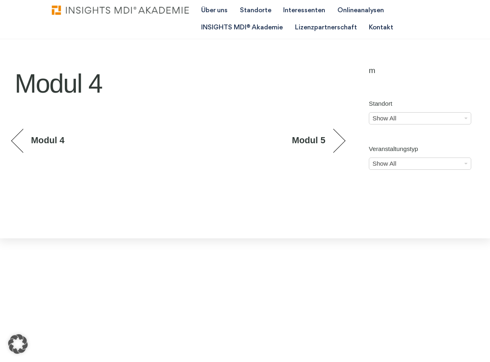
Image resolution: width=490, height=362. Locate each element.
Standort (380, 103)
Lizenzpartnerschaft (326, 27)
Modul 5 (308, 140)
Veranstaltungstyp (393, 148)
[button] (18, 344)
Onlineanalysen (360, 10)
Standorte (255, 10)
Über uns (214, 10)
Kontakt (381, 27)
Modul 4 (47, 140)
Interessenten (304, 10)
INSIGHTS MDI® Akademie (242, 27)
